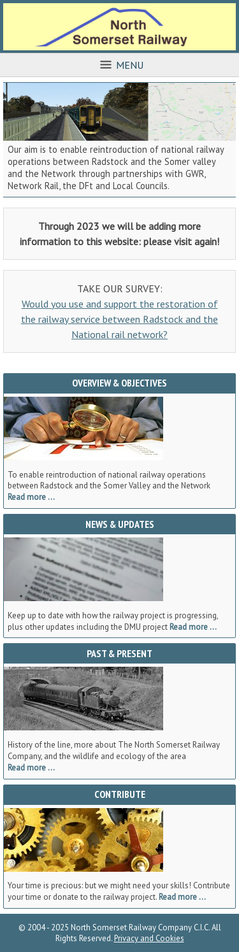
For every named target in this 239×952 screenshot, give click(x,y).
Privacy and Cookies (149, 938)
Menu (119, 65)
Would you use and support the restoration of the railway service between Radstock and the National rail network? (119, 319)
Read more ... (31, 497)
